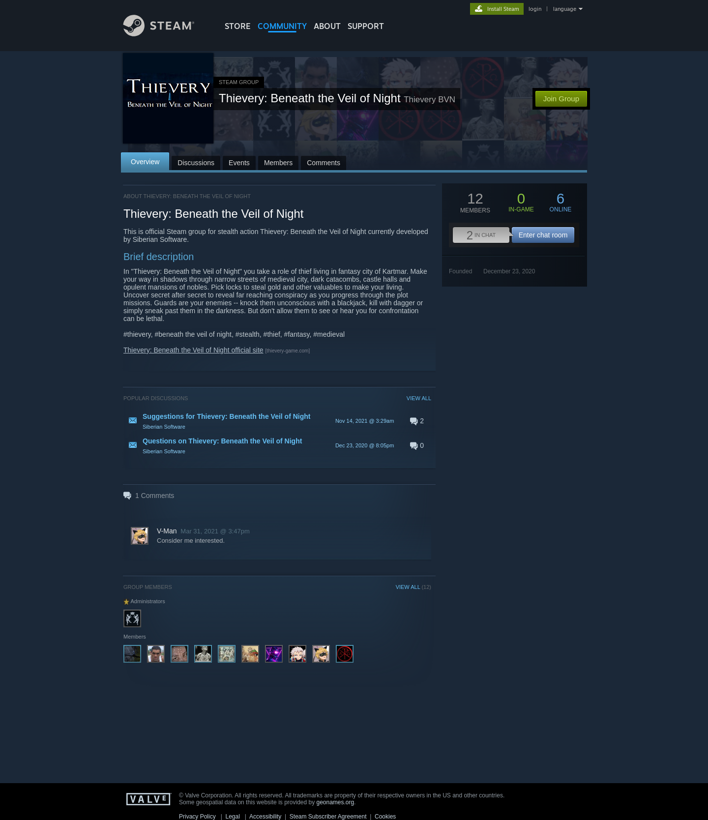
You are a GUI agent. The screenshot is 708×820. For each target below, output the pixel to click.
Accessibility (265, 816)
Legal (232, 816)
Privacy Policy (197, 816)
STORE (238, 26)
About (327, 26)
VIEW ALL (419, 398)
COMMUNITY (282, 26)
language (564, 8)
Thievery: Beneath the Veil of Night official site (193, 350)
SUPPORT (366, 26)
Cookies (385, 816)
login (535, 8)
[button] (277, 421)
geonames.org (335, 802)
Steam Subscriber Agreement (328, 816)
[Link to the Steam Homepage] (166, 33)
